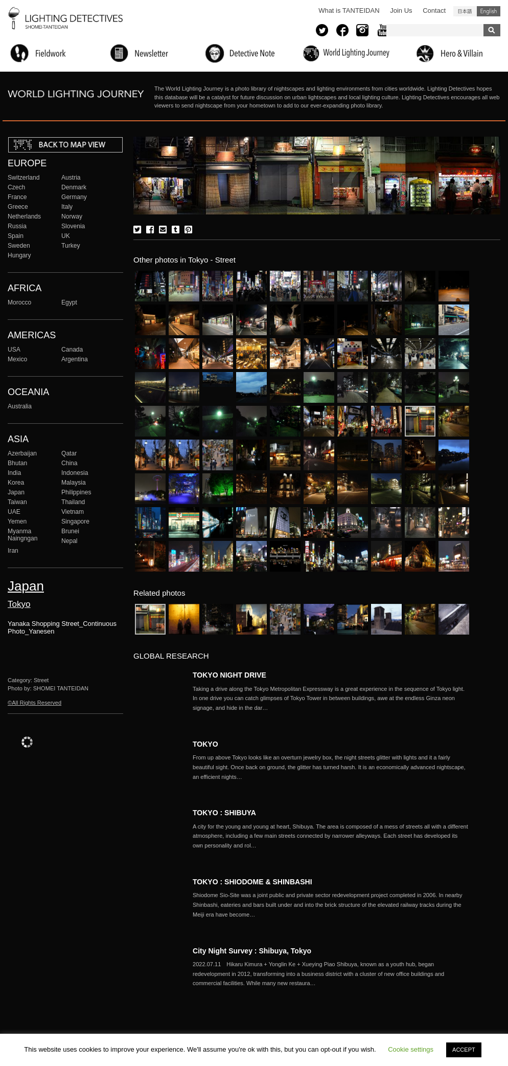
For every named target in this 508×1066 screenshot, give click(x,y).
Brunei (70, 531)
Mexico (17, 359)
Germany (74, 197)
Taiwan (17, 502)
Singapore (75, 521)
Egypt (69, 302)
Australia (20, 406)
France (17, 197)
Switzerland (23, 177)
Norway (71, 216)
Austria (71, 177)
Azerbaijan (22, 453)
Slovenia (73, 226)
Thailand (73, 502)
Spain (16, 236)
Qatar (69, 453)
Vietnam (72, 511)
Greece (18, 206)
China (69, 463)
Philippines (76, 492)
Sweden (19, 245)
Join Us (401, 10)
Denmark (73, 187)
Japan (16, 492)
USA (14, 349)
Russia (17, 226)
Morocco (19, 302)
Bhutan (17, 463)
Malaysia (73, 482)
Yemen (17, 521)
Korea (16, 482)
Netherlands (24, 216)
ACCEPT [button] (463, 1050)
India (14, 472)
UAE (14, 511)
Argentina (74, 359)
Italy (67, 206)
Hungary (19, 255)
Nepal (69, 541)
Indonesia (74, 472)
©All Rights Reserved (34, 703)
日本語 (465, 11)
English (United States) (488, 11)
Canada (72, 349)
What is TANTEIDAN (348, 10)
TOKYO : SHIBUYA (224, 813)
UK (65, 236)
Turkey (70, 245)
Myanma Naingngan (22, 535)
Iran (13, 550)
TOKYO (205, 744)
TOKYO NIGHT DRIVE (229, 675)
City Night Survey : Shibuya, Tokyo (255, 951)
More (331, 698)
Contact (434, 10)
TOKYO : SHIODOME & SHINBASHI (252, 882)
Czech (16, 187)
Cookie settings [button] (410, 1049)
